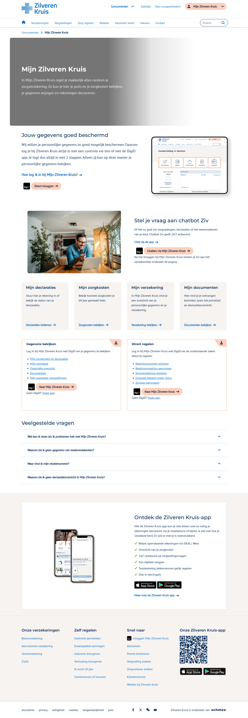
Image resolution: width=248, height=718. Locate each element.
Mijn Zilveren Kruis (56, 32)
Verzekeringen (40, 23)
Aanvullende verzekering (37, 646)
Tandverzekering (32, 654)
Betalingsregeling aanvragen (153, 368)
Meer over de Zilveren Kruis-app (154, 595)
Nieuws (145, 23)
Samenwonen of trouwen (90, 677)
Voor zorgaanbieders (168, 6)
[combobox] (214, 22)
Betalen (104, 23)
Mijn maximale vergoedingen (48, 378)
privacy (43, 710)
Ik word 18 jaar (83, 669)
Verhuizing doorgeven (88, 661)
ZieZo (25, 661)
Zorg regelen (86, 23)
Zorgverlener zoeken (140, 669)
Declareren (133, 646)
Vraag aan (48, 393)
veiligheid (58, 710)
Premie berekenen (138, 654)
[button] (223, 22)
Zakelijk (146, 6)
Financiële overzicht (42, 368)
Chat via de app (144, 242)
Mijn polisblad (39, 363)
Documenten (38, 373)
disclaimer (28, 710)
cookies (73, 710)
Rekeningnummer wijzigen (152, 363)
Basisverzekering (32, 638)
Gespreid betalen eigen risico (153, 378)
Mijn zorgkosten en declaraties (49, 359)
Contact (160, 23)
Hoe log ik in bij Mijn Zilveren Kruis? (50, 174)
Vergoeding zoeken (139, 661)
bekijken (64, 163)
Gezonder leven (125, 23)
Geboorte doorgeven (87, 654)
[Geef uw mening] (245, 359)
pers (110, 710)
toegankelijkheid (93, 710)
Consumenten (30, 32)
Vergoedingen (63, 23)
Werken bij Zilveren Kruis (142, 684)
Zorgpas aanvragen (147, 382)
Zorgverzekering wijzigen (151, 373)
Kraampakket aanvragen (89, 646)
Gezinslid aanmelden (87, 638)
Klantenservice (136, 677)
